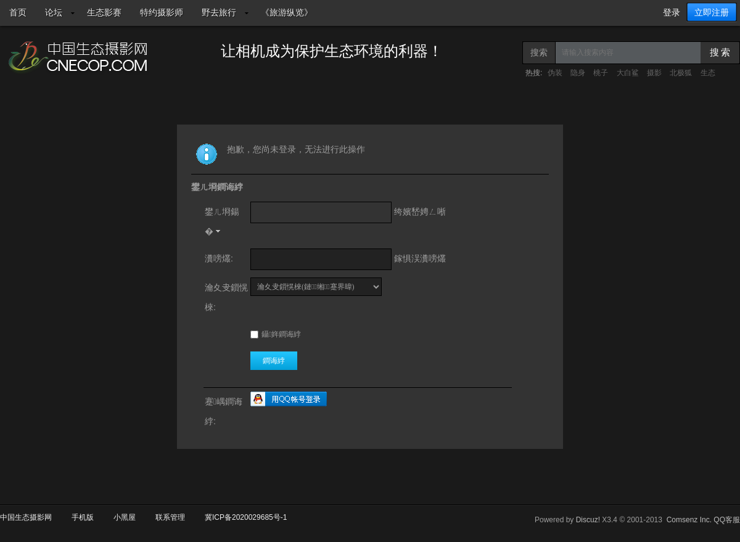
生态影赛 (104, 12)
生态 (708, 72)
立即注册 (711, 12)
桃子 (600, 72)
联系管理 (170, 517)
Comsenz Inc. (689, 519)
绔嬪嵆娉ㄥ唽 (420, 211)
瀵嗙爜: (219, 258)
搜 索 (720, 52)
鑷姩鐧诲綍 (275, 334)
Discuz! (588, 519)
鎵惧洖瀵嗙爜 (420, 258)
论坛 (53, 12)
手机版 (83, 517)
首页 (18, 12)
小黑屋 (124, 517)
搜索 (539, 52)
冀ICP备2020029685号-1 (246, 517)
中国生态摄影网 (26, 517)
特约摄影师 (161, 12)
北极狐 (681, 72)
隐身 (577, 72)
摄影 (654, 72)
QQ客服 (726, 519)
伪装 (555, 72)
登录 (671, 12)
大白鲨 (628, 72)
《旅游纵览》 (287, 12)
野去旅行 (219, 12)
